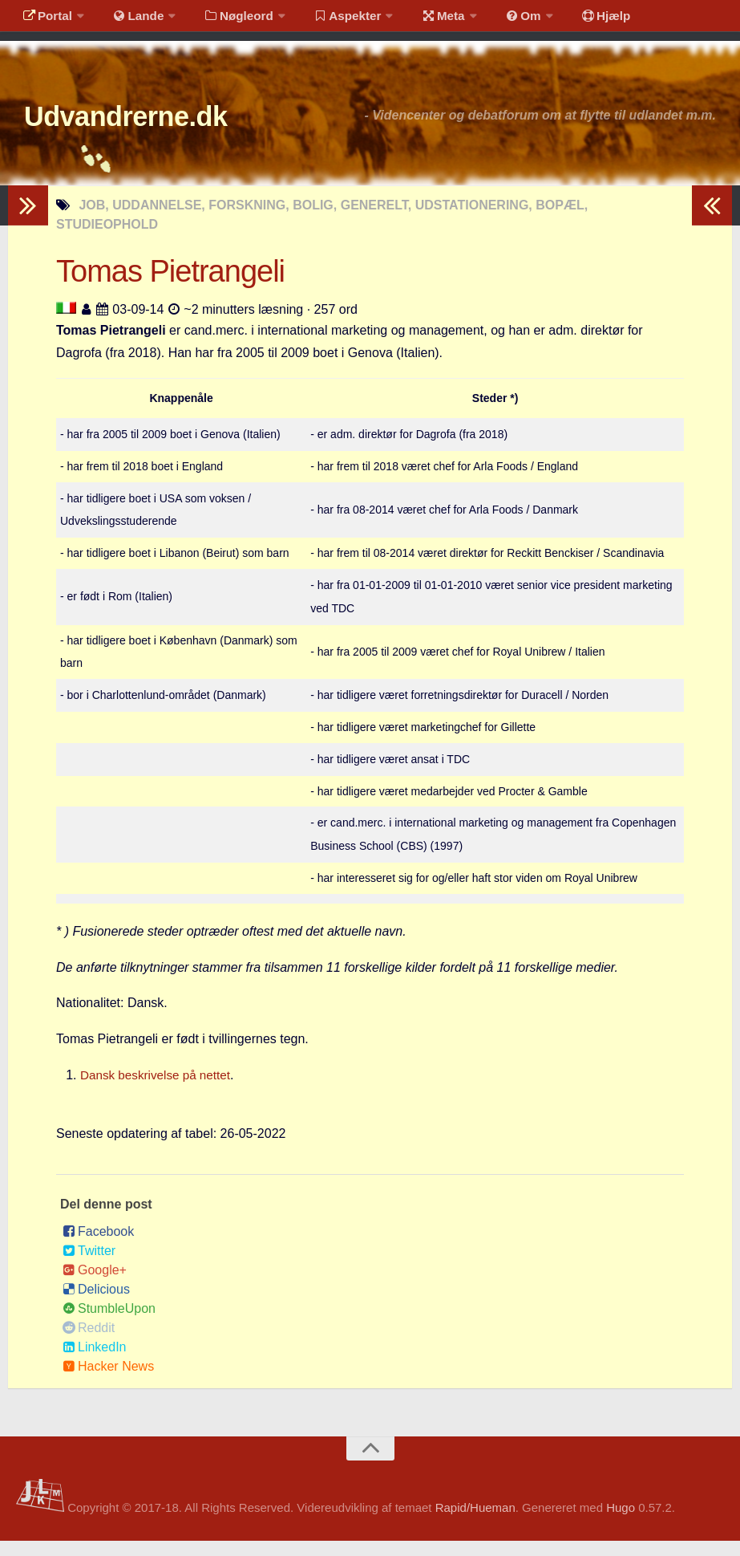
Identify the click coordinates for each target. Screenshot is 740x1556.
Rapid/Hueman (475, 1523)
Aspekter (331, 19)
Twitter (89, 1266)
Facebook (98, 1246)
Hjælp (573, 19)
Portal (45, 19)
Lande (130, 19)
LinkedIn (95, 1362)
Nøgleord (226, 19)
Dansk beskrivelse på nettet (159, 1090)
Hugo (620, 1523)
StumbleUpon (109, 1324)
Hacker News (108, 1381)
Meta (422, 19)
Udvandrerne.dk (149, 128)
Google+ (95, 1285)
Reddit (89, 1343)
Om (497, 19)
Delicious (96, 1304)
